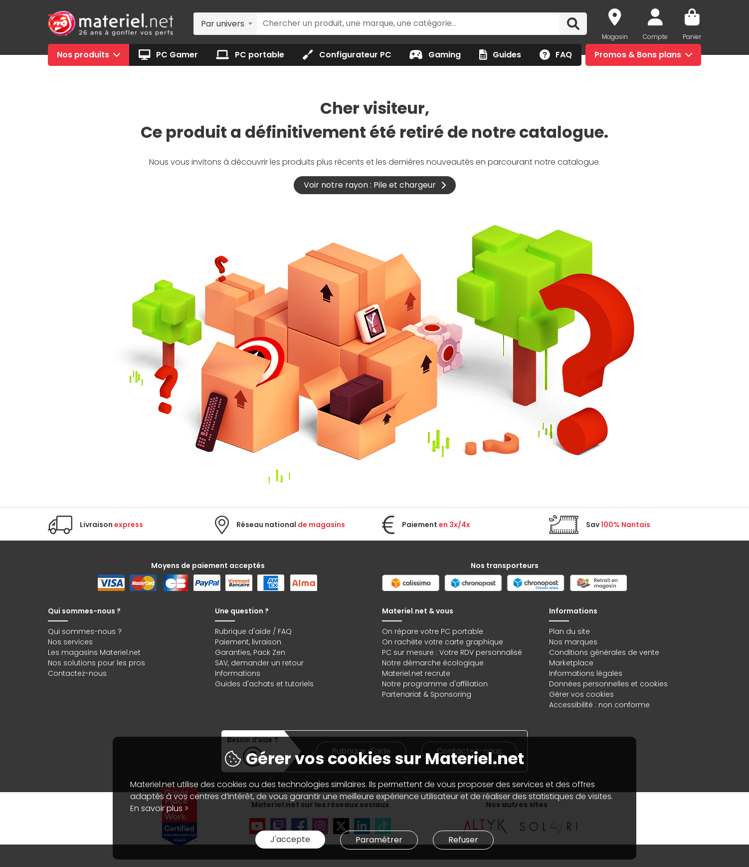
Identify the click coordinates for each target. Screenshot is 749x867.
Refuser (463, 840)
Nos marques (573, 642)
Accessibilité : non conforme (599, 705)
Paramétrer (379, 840)
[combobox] (225, 23)
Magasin (615, 36)
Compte (655, 36)
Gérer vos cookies (581, 694)
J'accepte (290, 839)
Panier (692, 36)
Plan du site (569, 631)
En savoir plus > (159, 808)
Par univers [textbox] (222, 23)
